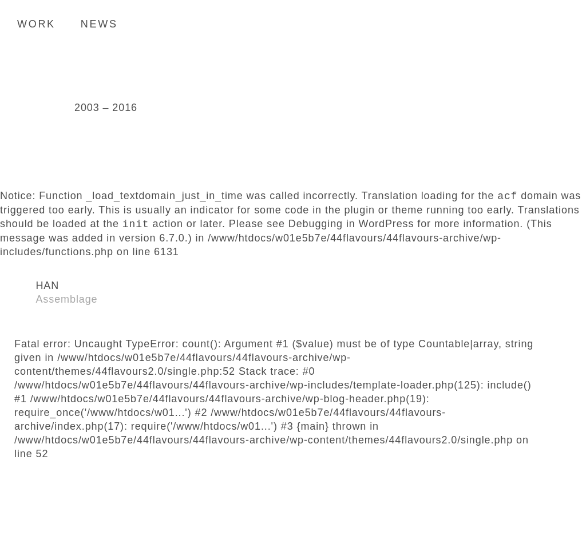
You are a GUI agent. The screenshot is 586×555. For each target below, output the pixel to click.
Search (560, 23)
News (99, 24)
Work (36, 24)
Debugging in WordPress (351, 224)
